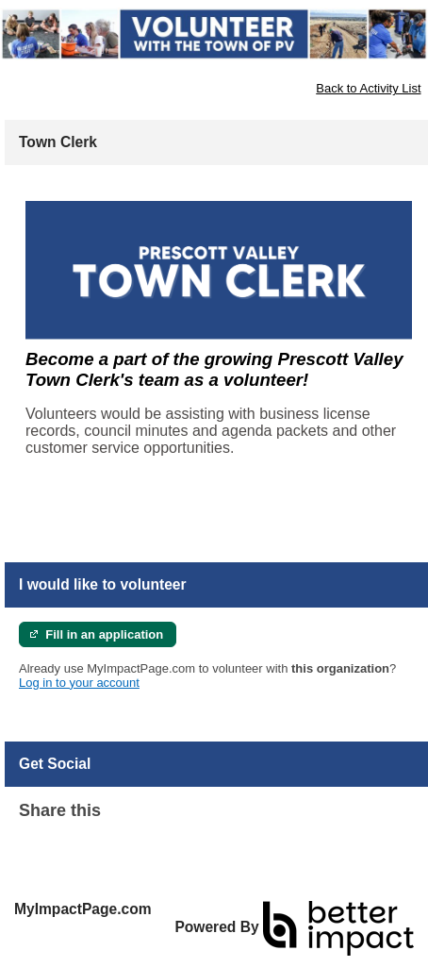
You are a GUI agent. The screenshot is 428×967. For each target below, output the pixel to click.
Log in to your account (79, 682)
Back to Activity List (368, 88)
